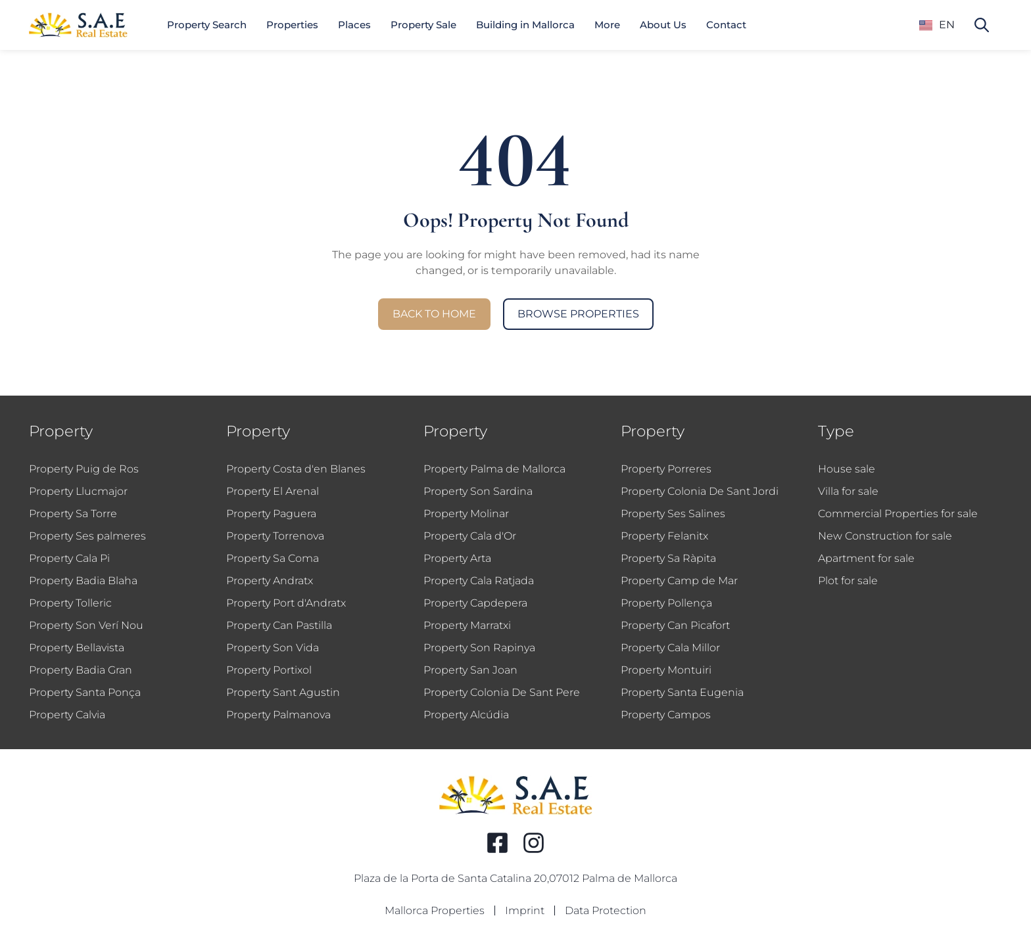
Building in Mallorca (525, 24)
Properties (292, 24)
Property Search (207, 24)
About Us (663, 24)
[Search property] (981, 25)
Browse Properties (578, 314)
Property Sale (423, 24)
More (607, 24)
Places (354, 24)
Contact (726, 24)
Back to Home (434, 314)
